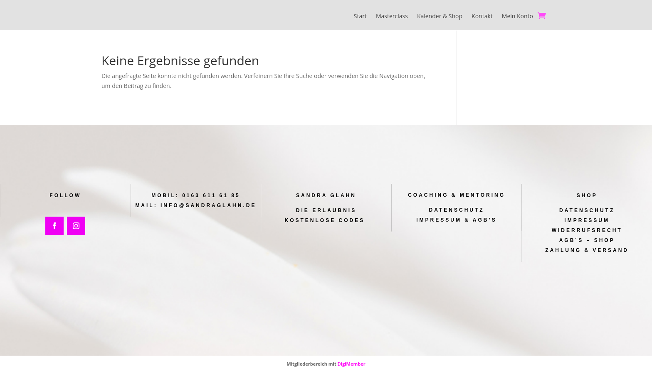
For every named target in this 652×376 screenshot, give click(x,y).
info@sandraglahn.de (208, 206)
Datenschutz (457, 210)
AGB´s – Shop (587, 240)
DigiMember (352, 364)
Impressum (587, 221)
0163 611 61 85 (211, 196)
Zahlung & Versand (587, 250)
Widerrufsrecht (587, 230)
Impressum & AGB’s (456, 220)
